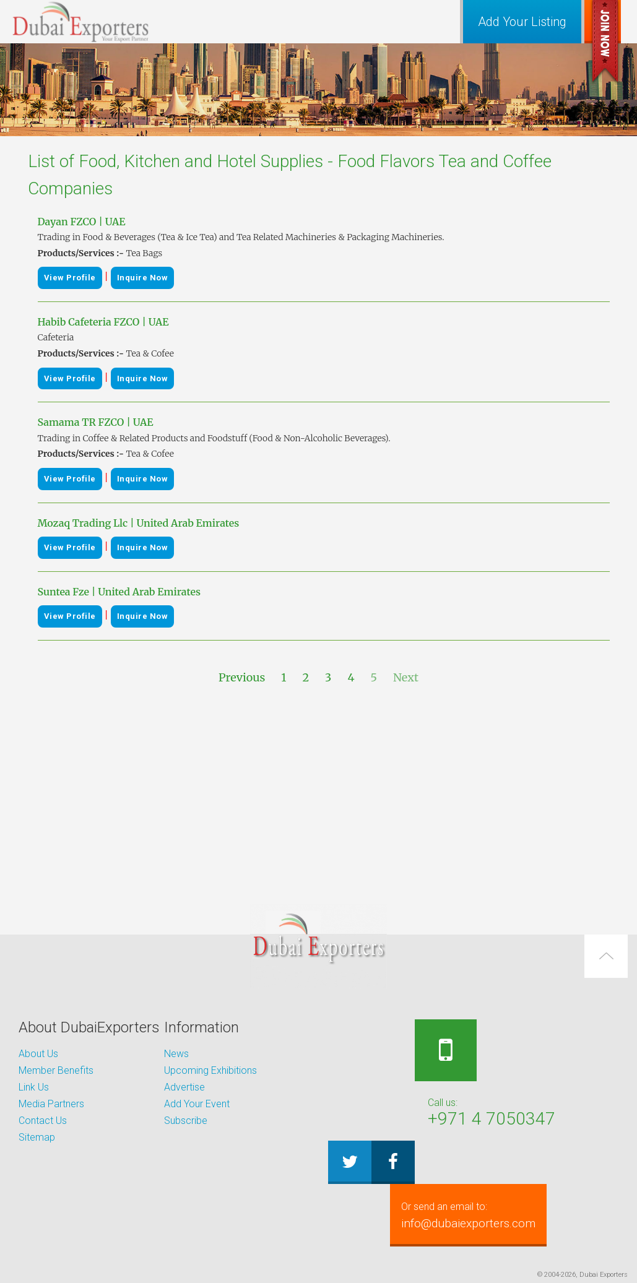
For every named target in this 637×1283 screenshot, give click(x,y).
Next (405, 677)
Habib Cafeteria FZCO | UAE (103, 322)
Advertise (184, 1087)
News (176, 1054)
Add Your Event (197, 1104)
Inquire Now (142, 277)
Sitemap (37, 1137)
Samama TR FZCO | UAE (96, 422)
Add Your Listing (522, 21)
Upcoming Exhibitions (210, 1070)
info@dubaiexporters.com (479, 1215)
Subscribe (185, 1120)
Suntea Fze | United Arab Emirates (119, 591)
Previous (242, 677)
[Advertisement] (319, 795)
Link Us (34, 1087)
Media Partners (51, 1104)
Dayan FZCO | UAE (82, 221)
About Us (38, 1054)
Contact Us (43, 1120)
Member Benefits (56, 1070)
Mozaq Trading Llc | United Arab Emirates (139, 523)
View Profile (70, 277)
